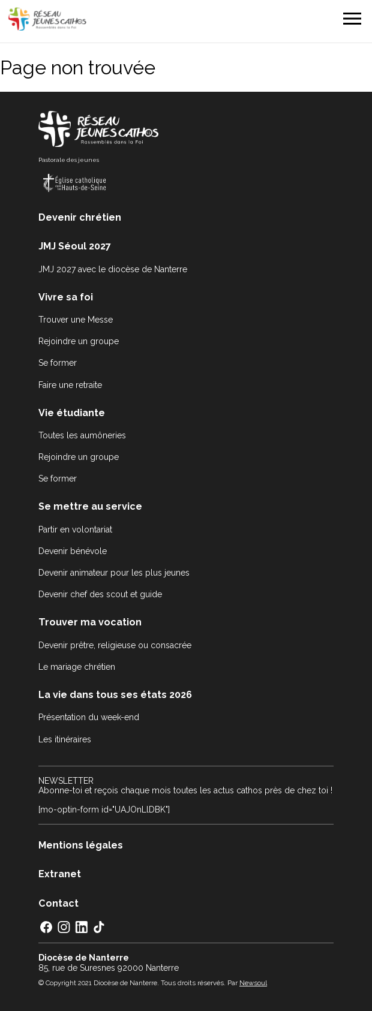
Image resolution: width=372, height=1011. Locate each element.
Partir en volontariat (75, 529)
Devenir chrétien (79, 217)
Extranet (59, 874)
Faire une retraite (70, 385)
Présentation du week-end (88, 717)
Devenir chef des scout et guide (100, 594)
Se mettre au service (90, 506)
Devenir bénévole (72, 551)
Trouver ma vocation (90, 622)
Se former (57, 363)
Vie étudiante (71, 413)
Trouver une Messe (75, 319)
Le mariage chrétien (76, 667)
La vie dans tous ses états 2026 (115, 694)
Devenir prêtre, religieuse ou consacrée (114, 645)
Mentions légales (80, 845)
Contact (58, 903)
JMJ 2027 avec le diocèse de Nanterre (112, 269)
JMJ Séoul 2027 (74, 246)
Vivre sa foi (65, 297)
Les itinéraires (64, 739)
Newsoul (253, 983)
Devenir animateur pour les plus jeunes (114, 572)
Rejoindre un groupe (78, 341)
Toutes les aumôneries (82, 435)
